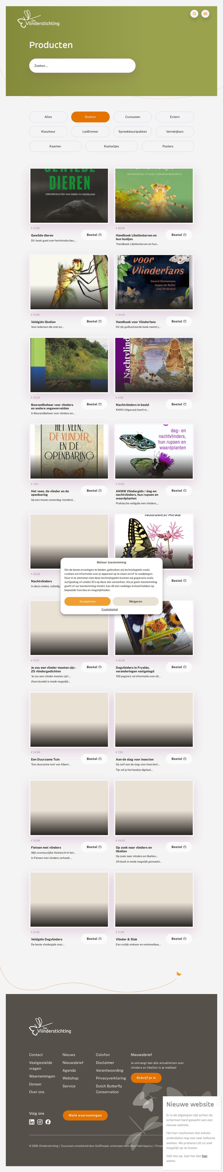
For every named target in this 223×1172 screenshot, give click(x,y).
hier (204, 1156)
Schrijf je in (146, 1078)
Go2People (102, 1145)
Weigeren (135, 601)
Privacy (160, 1145)
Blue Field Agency (141, 1145)
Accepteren (87, 601)
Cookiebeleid (110, 609)
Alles (48, 117)
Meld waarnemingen (85, 1115)
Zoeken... (41, 66)
